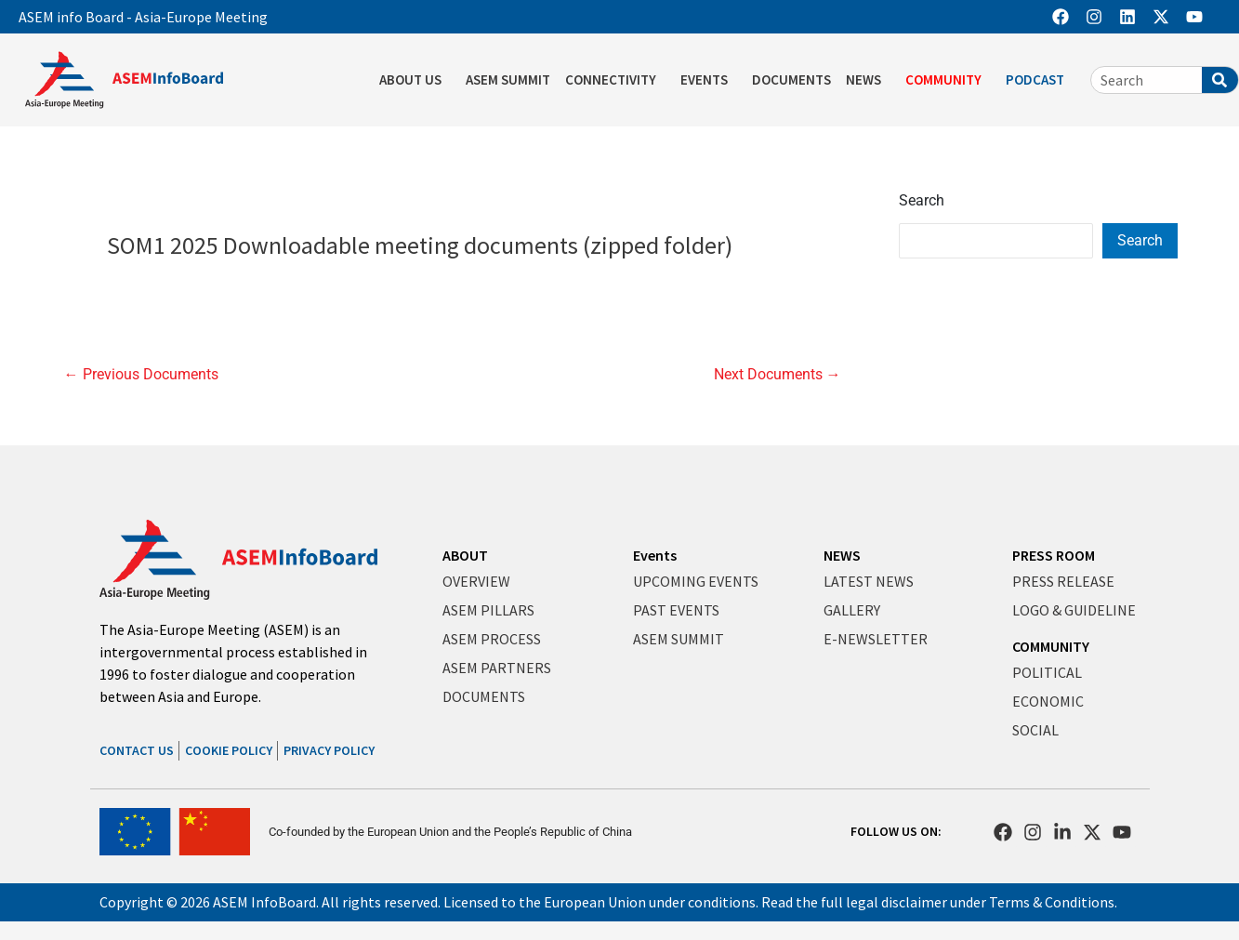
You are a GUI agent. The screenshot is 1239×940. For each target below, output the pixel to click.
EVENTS (708, 80)
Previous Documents (141, 374)
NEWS (868, 80)
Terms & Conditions (1051, 902)
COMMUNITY (948, 80)
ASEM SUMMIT (508, 79)
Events (655, 555)
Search (921, 200)
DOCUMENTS (791, 79)
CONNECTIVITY (615, 80)
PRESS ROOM (1053, 555)
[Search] (1220, 80)
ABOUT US (415, 80)
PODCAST (1040, 80)
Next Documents (777, 374)
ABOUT (465, 555)
